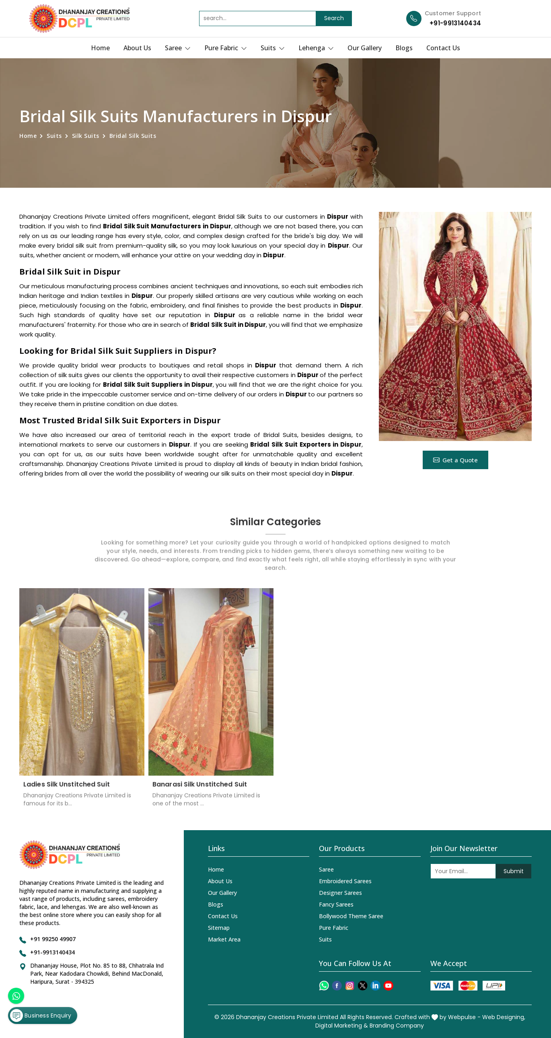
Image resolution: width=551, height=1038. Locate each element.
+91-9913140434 (455, 23)
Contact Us (443, 47)
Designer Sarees (340, 892)
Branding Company (397, 1026)
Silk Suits (85, 135)
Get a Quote (455, 460)
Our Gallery (364, 47)
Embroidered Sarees (345, 881)
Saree (178, 47)
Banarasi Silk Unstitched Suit (199, 790)
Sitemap (219, 927)
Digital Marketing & (341, 1026)
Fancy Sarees (336, 904)
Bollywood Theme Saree (351, 916)
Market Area (224, 939)
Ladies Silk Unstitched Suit (66, 790)
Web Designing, (503, 1017)
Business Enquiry (40, 1015)
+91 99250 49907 (53, 939)
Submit (514, 871)
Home (100, 47)
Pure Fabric (225, 47)
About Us (137, 47)
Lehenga (316, 47)
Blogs (404, 47)
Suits (273, 47)
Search (334, 18)
